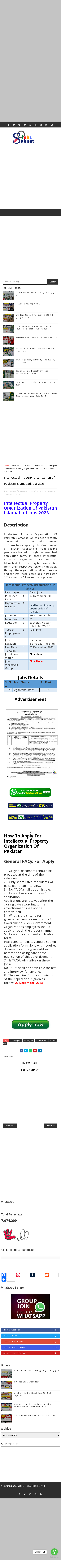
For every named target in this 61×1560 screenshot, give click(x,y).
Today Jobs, (19, 494)
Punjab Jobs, (9, 494)
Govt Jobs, (51, 491)
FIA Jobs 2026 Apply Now (28, 304)
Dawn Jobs (16, 465)
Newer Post (10, 1125)
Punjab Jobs (40, 465)
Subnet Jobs (23, 1486)
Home (6, 465)
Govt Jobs (28, 465)
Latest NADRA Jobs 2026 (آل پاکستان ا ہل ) (36, 1371)
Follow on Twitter (31, 1336)
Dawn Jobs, (41, 491)
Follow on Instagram (31, 1347)
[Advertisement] (30, 30)
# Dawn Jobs (16, 1040)
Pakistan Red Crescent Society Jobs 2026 (37, 337)
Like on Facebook (31, 1330)
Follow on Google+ (31, 1342)
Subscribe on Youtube (31, 1353)
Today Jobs (52, 465)
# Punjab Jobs (41, 1040)
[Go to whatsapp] (54, 1551)
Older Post (50, 1125)
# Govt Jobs (28, 1040)
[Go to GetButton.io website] (54, 1557)
